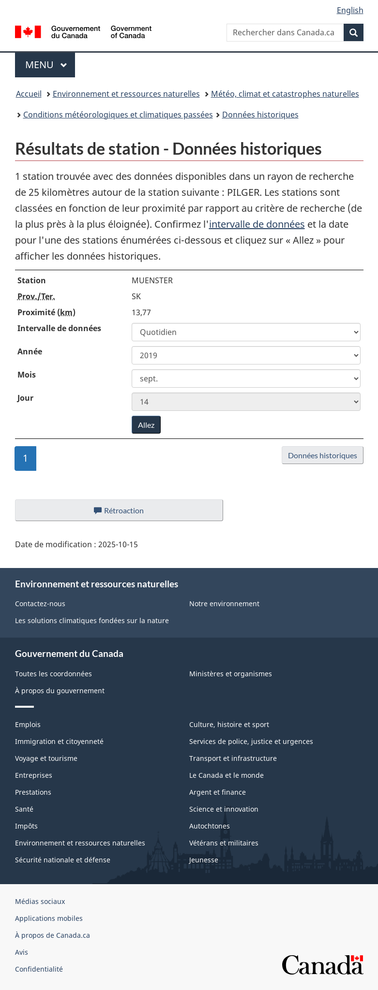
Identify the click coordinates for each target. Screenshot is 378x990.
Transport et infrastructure (233, 758)
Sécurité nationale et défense (62, 859)
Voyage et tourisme (46, 758)
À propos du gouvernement (60, 690)
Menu (50, 64)
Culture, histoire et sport (229, 724)
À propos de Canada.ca (52, 935)
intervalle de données (257, 224)
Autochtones (209, 825)
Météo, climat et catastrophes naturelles (285, 93)
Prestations (33, 792)
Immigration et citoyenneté (59, 741)
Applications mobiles (49, 918)
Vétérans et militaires (223, 842)
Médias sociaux (40, 901)
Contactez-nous (40, 603)
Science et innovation (223, 809)
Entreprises (33, 775)
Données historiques (260, 114)
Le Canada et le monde (226, 775)
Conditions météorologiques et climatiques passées (118, 114)
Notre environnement (224, 603)
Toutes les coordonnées (53, 673)
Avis (21, 952)
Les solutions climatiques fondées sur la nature (92, 620)
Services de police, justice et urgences (251, 741)
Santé (24, 809)
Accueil (29, 93)
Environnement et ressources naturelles (126, 93)
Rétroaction (127, 513)
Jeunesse (203, 859)
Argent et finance (217, 792)
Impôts (26, 825)
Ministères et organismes (230, 673)
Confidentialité (39, 969)
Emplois (28, 724)
